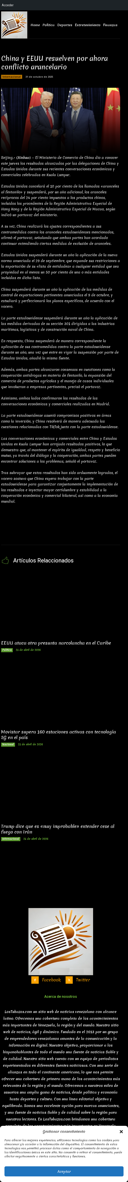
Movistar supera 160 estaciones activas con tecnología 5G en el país (58, 734)
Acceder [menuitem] (8, 5)
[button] (121, 1131)
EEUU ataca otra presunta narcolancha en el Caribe (56, 643)
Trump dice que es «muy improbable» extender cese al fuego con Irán (57, 829)
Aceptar (64, 1171)
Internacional (11, 77)
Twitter (83, 980)
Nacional (8, 744)
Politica (7, 650)
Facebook (51, 980)
